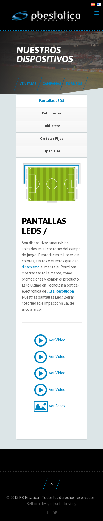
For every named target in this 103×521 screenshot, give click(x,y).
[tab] (51, 101)
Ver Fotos (48, 406)
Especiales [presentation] (51, 151)
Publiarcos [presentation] (51, 126)
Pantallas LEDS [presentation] (51, 101)
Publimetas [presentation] (51, 113)
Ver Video (48, 340)
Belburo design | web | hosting (51, 504)
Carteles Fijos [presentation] (51, 138)
